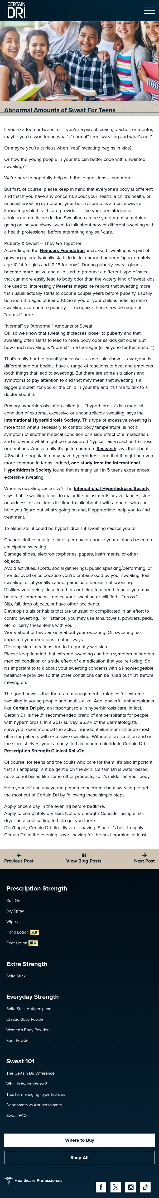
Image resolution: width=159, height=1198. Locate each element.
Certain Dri (24, 708)
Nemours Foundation (62, 250)
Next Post (144, 860)
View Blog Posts (84, 860)
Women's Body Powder (27, 1030)
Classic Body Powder (25, 1019)
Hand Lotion (22, 932)
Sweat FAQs (17, 1115)
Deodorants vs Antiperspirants (34, 1105)
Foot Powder (18, 1040)
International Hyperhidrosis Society (42, 420)
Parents (64, 286)
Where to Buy (79, 1140)
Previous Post (18, 860)
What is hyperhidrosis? (26, 1084)
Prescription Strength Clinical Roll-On (44, 750)
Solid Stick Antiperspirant (29, 1009)
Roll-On (13, 900)
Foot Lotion (22, 943)
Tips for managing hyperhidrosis (35, 1094)
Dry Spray (15, 911)
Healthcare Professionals (33, 1181)
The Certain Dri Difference (30, 1073)
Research (106, 448)
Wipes (12, 922)
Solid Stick (16, 976)
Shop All (79, 1157)
